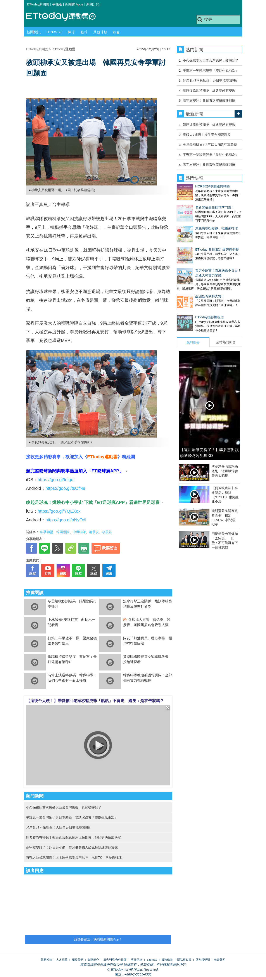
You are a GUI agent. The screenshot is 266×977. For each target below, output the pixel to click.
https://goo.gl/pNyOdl (65, 519)
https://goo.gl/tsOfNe (65, 488)
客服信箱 (136, 959)
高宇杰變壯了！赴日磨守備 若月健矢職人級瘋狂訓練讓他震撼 (72, 847)
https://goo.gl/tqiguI (56, 479)
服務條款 (167, 959)
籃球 (84, 32)
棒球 (71, 32)
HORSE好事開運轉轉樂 (194, 186)
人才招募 (61, 959)
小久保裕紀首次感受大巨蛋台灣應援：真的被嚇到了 (63, 807)
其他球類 (100, 32)
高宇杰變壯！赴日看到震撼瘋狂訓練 (209, 100)
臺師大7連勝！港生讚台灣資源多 (206, 134)
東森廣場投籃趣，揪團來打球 (198, 219)
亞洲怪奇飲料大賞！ (191, 279)
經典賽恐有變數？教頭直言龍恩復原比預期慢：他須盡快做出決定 (73, 837)
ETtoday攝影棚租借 (191, 295)
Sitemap (152, 959)
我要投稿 (46, 959)
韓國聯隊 (62, 532)
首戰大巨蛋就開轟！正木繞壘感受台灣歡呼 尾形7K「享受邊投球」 (75, 857)
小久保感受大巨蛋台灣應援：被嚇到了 (210, 60)
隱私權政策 (184, 959)
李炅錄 (107, 532)
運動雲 (64, 17)
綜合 (116, 32)
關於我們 (77, 959)
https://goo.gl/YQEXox (59, 511)
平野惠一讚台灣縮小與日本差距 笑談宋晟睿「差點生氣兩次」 (72, 817)
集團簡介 (93, 959)
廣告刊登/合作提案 (115, 959)
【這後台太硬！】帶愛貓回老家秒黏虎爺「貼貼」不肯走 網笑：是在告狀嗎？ (95, 701)
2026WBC (54, 32)
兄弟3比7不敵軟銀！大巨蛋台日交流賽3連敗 (58, 827)
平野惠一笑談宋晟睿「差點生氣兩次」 (210, 70)
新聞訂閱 (92, 4)
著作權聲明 (203, 959)
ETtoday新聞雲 (38, 4)
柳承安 (94, 532)
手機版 (57, 4)
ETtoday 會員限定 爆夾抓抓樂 (198, 236)
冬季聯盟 (46, 532)
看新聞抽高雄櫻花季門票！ (196, 203)
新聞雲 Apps (74, 4)
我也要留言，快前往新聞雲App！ (98, 939)
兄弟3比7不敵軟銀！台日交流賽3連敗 (210, 80)
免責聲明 (219, 959)
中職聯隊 (79, 532)
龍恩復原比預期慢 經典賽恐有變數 (209, 90)
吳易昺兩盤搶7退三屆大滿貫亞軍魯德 (210, 145)
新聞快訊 (34, 32)
